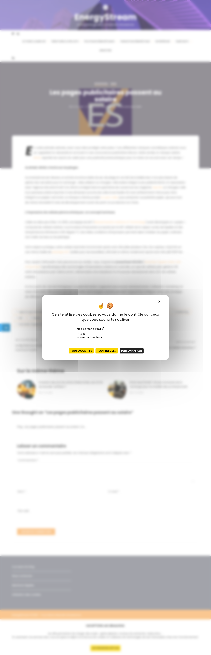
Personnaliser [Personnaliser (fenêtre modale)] (131, 351)
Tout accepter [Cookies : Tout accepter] (81, 351)
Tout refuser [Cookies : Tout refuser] (106, 351)
